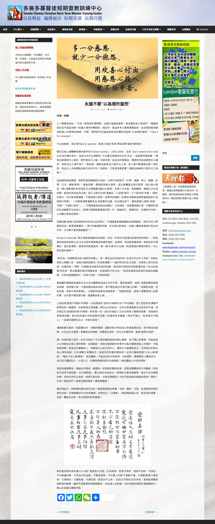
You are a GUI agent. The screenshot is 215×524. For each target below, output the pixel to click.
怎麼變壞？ (150, 512)
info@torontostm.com (179, 230)
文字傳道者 (64, 512)
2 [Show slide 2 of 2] (35, 227)
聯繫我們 (171, 29)
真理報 (82, 29)
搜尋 (164, 153)
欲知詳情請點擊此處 (25, 88)
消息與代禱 (130, 29)
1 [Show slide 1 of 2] (31, 227)
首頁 (5, 29)
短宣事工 (51, 29)
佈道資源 (98, 29)
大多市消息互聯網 (150, 29)
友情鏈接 (186, 29)
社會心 (121, 109)
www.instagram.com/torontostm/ (178, 259)
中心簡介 (18, 29)
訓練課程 (34, 29)
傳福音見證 (67, 29)
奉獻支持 (115, 29)
